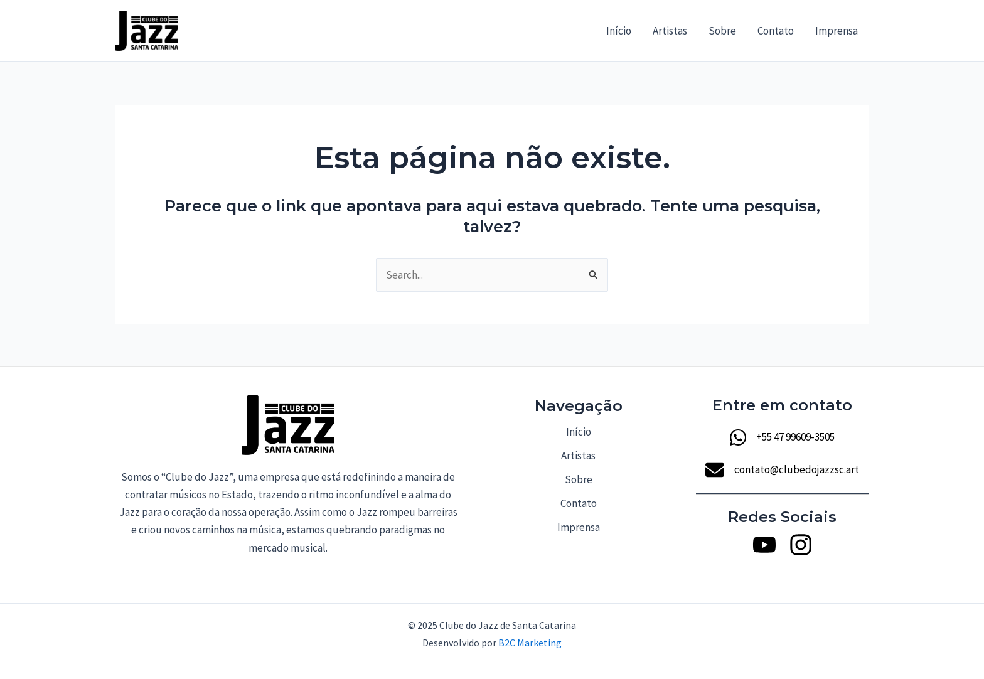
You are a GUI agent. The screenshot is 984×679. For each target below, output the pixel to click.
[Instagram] (801, 545)
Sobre (722, 31)
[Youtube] (764, 545)
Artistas (670, 31)
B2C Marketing (530, 642)
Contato (775, 31)
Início (618, 31)
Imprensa (836, 31)
